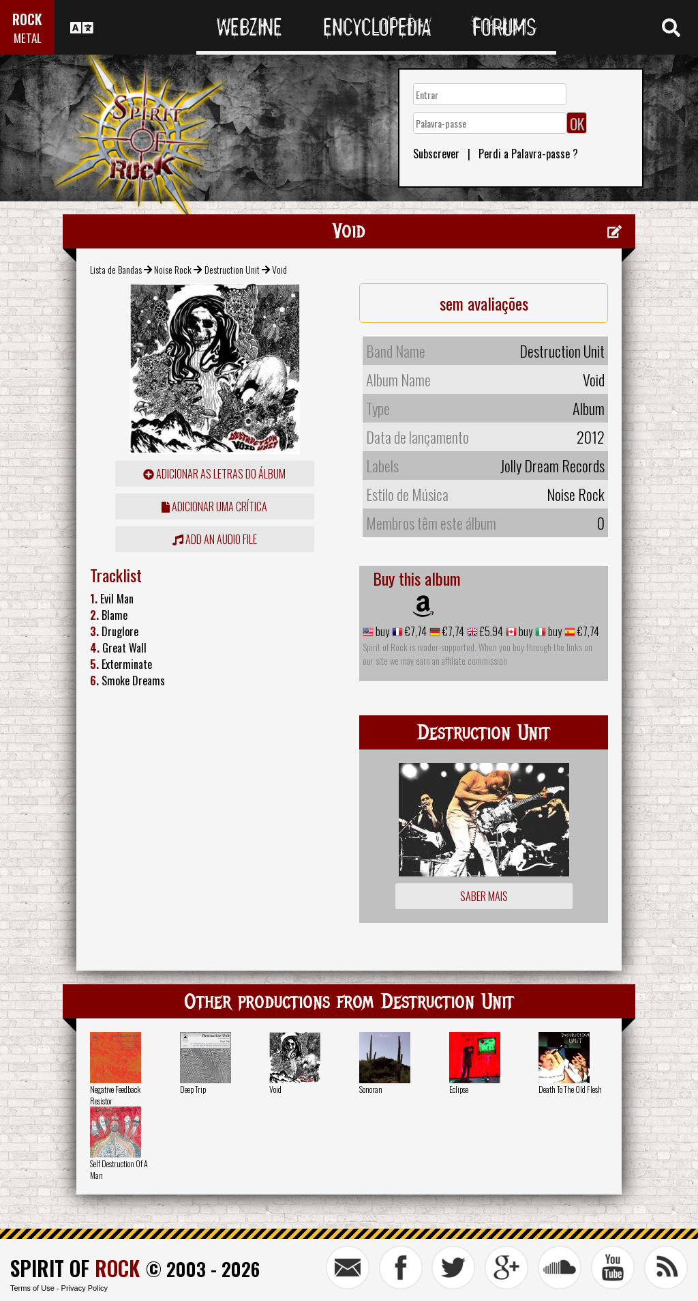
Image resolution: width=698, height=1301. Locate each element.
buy (381, 631)
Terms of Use (32, 1288)
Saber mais (484, 896)
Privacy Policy (84, 1288)
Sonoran (370, 1089)
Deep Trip (193, 1089)
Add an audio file (214, 539)
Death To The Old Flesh (570, 1089)
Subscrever (436, 153)
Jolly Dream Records (552, 465)
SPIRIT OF (75, 1268)
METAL (28, 37)
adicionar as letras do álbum (214, 474)
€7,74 (415, 631)
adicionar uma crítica (214, 506)
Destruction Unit (232, 269)
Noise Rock (173, 269)
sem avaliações (484, 303)
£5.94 (490, 631)
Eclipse (458, 1089)
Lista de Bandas (116, 269)
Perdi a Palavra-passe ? (528, 153)
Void (275, 1089)
